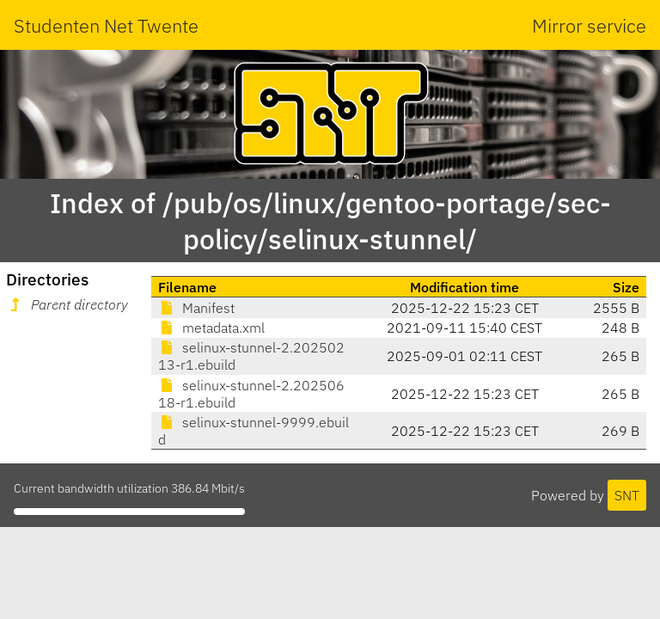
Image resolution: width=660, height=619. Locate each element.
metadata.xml (211, 327)
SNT (626, 495)
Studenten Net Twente (106, 25)
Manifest (196, 307)
